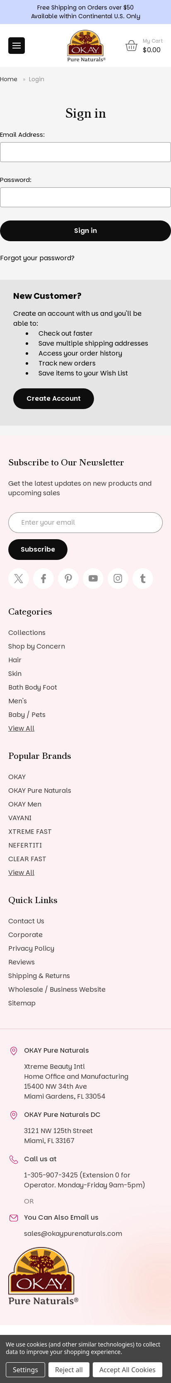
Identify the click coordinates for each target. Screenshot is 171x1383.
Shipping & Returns (39, 976)
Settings (25, 1369)
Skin (15, 673)
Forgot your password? (37, 258)
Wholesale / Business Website (57, 989)
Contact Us (26, 921)
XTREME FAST (30, 831)
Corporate (25, 935)
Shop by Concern (36, 646)
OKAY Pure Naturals (39, 790)
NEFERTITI (25, 845)
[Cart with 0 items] (143, 45)
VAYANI (19, 818)
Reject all (69, 1369)
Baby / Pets (27, 714)
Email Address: (22, 134)
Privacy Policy (31, 948)
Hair (15, 660)
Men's (17, 701)
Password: (15, 179)
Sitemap (22, 1003)
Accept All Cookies (127, 1369)
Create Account (53, 398)
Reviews (21, 962)
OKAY (17, 777)
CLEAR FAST (27, 859)
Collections (27, 632)
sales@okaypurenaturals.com (73, 1233)
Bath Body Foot (32, 687)
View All (21, 728)
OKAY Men (24, 804)
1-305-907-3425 (51, 1175)
